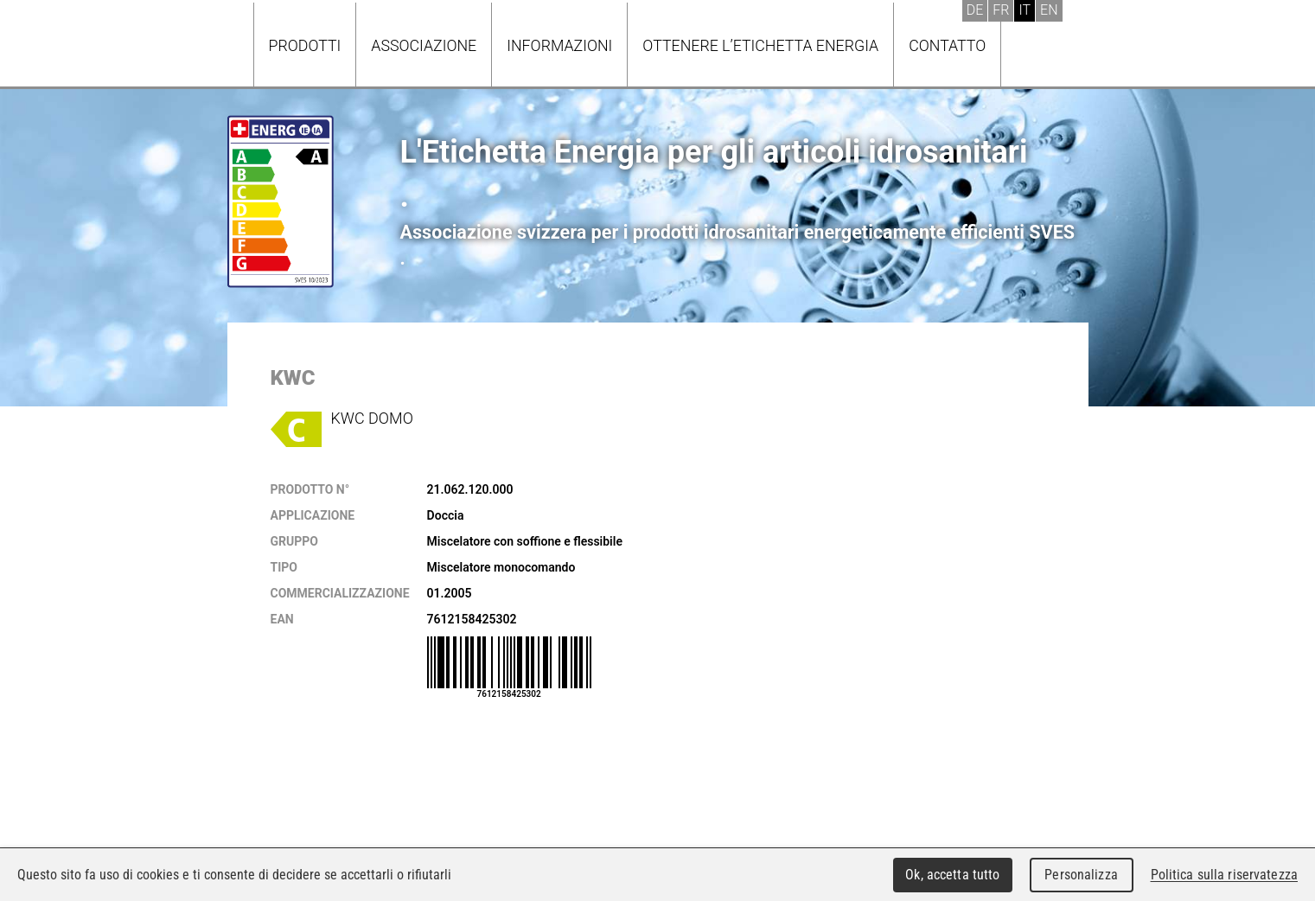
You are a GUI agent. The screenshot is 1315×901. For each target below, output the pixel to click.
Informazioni (559, 45)
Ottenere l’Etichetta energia (760, 45)
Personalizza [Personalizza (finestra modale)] (1081, 874)
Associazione (423, 45)
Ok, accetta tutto (952, 874)
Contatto (947, 45)
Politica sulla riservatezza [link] (1224, 874)
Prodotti (305, 45)
